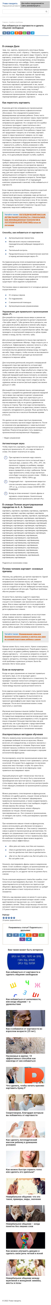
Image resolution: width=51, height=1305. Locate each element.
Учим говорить (10, 3)
